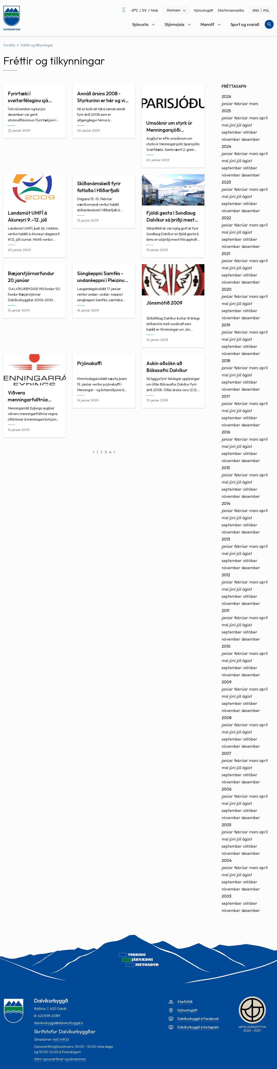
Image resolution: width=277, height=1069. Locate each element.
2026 (226, 96)
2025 (226, 110)
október (250, 132)
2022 (226, 217)
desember (250, 139)
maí (225, 125)
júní (232, 125)
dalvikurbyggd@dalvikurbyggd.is (58, 1023)
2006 (226, 789)
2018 (226, 360)
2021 (226, 253)
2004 (227, 860)
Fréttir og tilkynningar (37, 45)
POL (266, 10)
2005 (226, 824)
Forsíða (9, 45)
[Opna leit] (269, 24)
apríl (263, 117)
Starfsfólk (185, 1001)
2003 (226, 896)
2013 (226, 539)
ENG (256, 10)
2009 (226, 682)
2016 (226, 432)
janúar (227, 103)
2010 (226, 646)
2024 (226, 146)
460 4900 (61, 1039)
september (232, 132)
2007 (226, 753)
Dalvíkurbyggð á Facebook (198, 1018)
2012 (226, 574)
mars (253, 103)
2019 (226, 325)
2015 (226, 467)
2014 (226, 503)
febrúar (241, 103)
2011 (225, 610)
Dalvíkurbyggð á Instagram (198, 1027)
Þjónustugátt (203, 10)
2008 (226, 717)
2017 (226, 396)
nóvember (231, 139)
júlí (239, 125)
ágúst (247, 125)
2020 (226, 289)
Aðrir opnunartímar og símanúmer (60, 1059)
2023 (226, 182)
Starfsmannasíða (231, 10)
